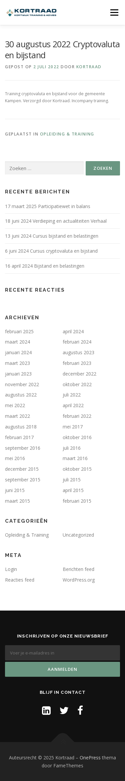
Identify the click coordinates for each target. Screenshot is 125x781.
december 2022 (79, 374)
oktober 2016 (77, 437)
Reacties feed (19, 580)
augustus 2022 (21, 394)
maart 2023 (17, 363)
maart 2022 (17, 416)
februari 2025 (19, 331)
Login (11, 569)
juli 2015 (72, 479)
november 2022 (22, 384)
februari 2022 (77, 416)
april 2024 (73, 331)
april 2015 (73, 490)
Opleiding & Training (67, 134)
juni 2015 (15, 490)
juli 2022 (72, 394)
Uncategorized (78, 535)
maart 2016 (75, 458)
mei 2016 (15, 458)
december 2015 (22, 469)
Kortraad (89, 67)
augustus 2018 (21, 426)
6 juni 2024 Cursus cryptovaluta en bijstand (51, 251)
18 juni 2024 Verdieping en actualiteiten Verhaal (56, 221)
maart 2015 (17, 501)
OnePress (90, 757)
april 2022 (73, 405)
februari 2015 (77, 501)
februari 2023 (77, 363)
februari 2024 (77, 342)
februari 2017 (19, 437)
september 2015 (22, 479)
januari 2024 (18, 352)
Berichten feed (78, 569)
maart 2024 (17, 342)
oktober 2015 (77, 469)
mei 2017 (73, 426)
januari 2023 (18, 374)
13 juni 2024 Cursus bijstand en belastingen (51, 236)
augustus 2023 (78, 352)
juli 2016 (72, 448)
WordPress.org (79, 580)
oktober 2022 (77, 384)
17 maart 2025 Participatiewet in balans (47, 206)
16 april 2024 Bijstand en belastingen (44, 266)
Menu (113, 12)
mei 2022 (15, 405)
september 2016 (22, 448)
